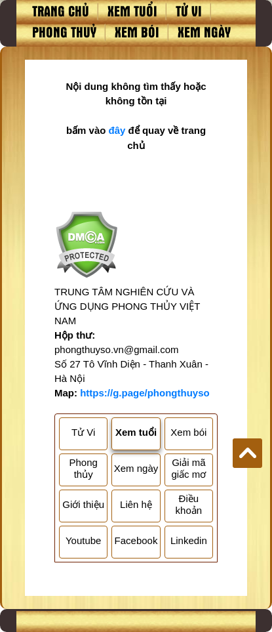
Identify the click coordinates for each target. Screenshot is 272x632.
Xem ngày (204, 31)
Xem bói (137, 31)
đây (117, 130)
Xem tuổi (132, 10)
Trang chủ (60, 10)
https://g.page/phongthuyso (144, 392)
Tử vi (189, 10)
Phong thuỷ (64, 31)
